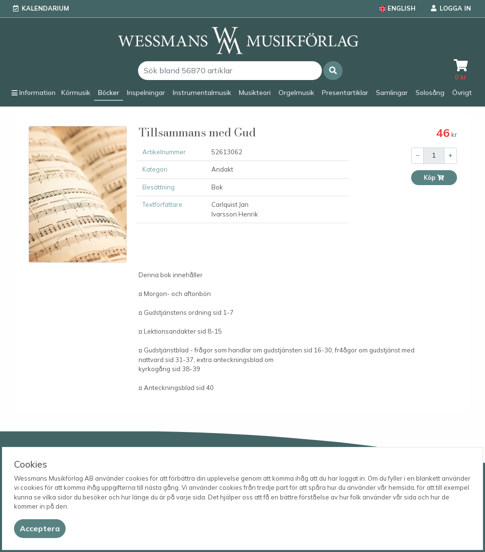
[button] (333, 70)
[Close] (40, 528)
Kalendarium (45, 8)
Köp (434, 177)
